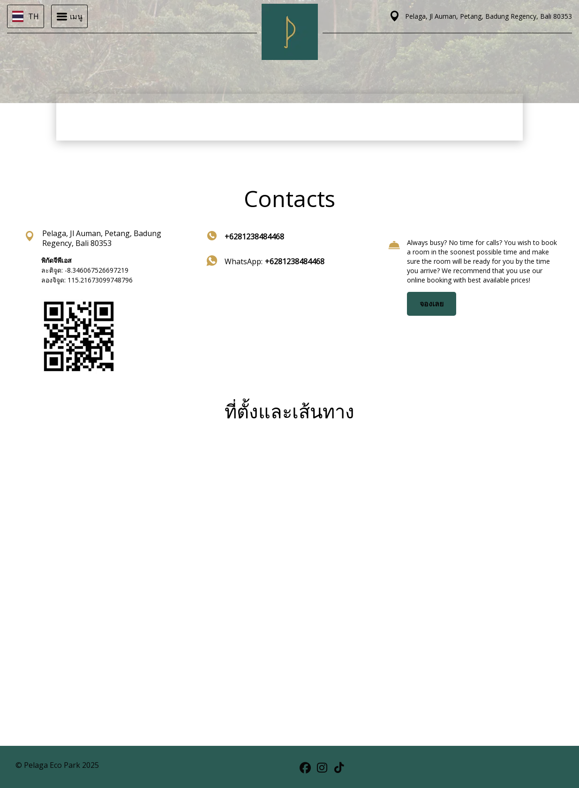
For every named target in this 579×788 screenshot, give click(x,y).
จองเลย (432, 303)
